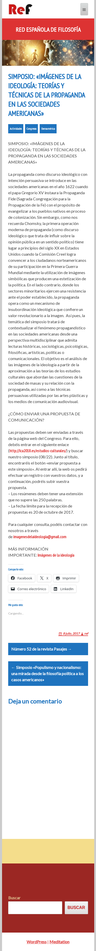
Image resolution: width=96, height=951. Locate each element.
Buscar (14, 897)
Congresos (31, 129)
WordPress (37, 941)
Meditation (59, 941)
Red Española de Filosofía (48, 30)
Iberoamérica (48, 129)
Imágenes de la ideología (56, 555)
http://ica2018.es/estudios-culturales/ (37, 450)
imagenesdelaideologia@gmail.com (39, 536)
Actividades (16, 129)
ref (86, 633)
